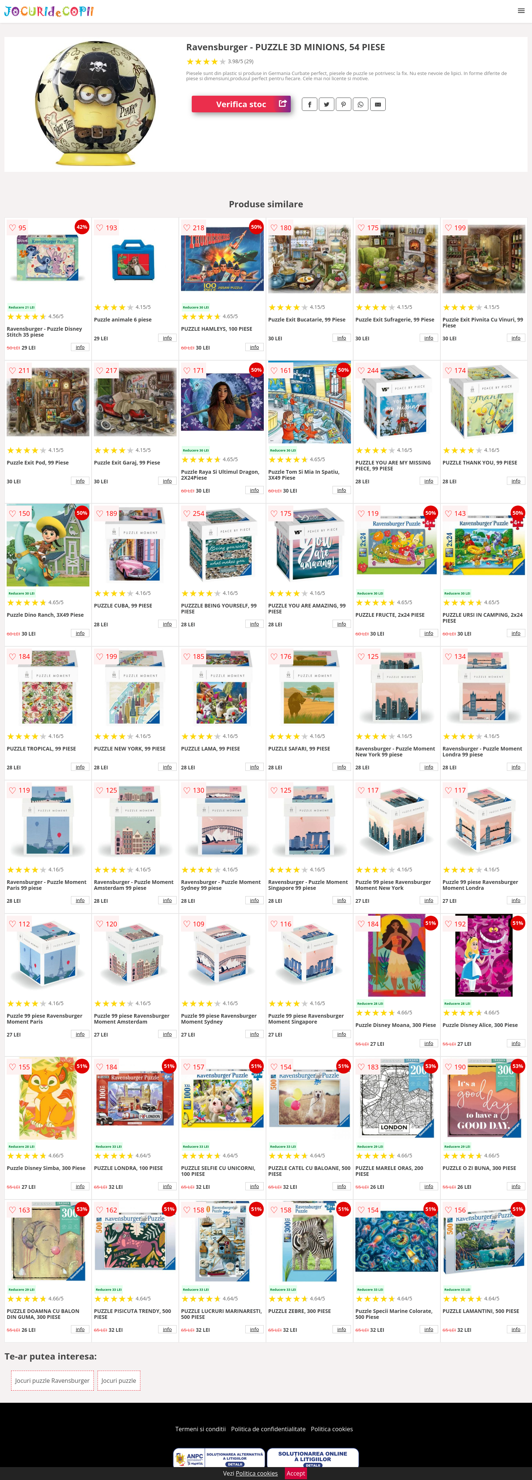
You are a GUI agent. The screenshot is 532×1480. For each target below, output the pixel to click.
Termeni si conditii (200, 1429)
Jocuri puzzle (119, 1381)
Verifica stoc (253, 104)
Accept (296, 1473)
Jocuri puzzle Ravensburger (52, 1381)
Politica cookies (332, 1429)
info (80, 347)
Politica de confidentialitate (268, 1429)
